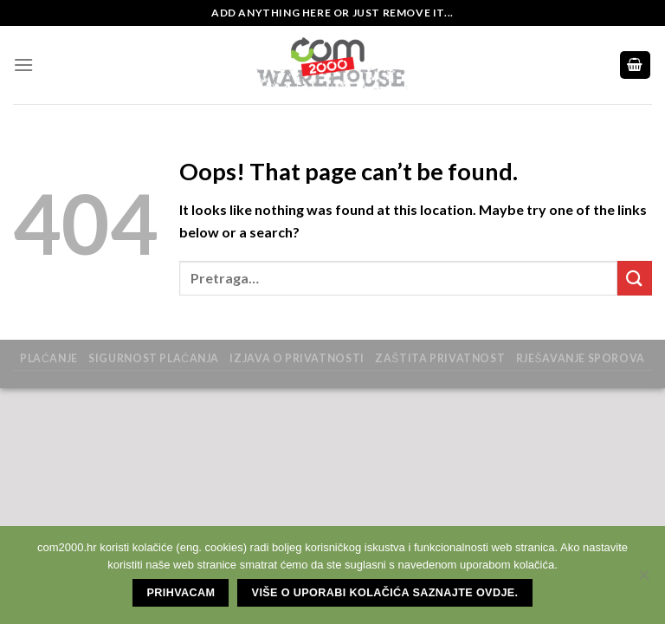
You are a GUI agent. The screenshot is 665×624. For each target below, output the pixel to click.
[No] (643, 580)
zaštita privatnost (440, 358)
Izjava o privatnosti (296, 358)
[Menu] (23, 64)
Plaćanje (49, 358)
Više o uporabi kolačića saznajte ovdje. (385, 593)
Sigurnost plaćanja (153, 358)
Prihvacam (181, 593)
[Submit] (634, 278)
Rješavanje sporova (580, 358)
